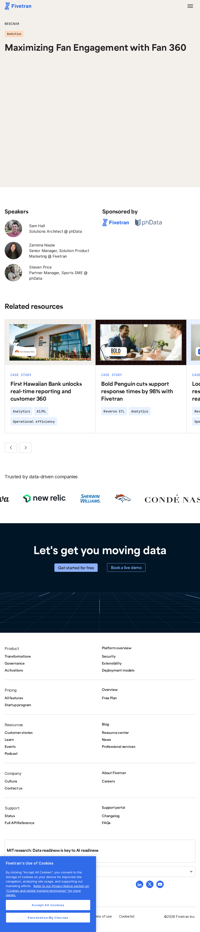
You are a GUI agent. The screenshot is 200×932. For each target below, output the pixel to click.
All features (14, 698)
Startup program (18, 705)
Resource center (115, 732)
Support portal (113, 807)
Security (108, 656)
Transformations (18, 656)
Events (10, 746)
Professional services (118, 746)
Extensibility (112, 663)
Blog (105, 724)
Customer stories (19, 732)
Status (10, 816)
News (106, 739)
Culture (11, 781)
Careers (108, 781)
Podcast (11, 753)
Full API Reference (19, 823)
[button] (190, 6)
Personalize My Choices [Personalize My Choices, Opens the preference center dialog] (48, 917)
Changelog (111, 816)
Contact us (13, 788)
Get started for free (76, 567)
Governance (15, 663)
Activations (14, 670)
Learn (9, 739)
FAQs (106, 823)
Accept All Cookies (48, 905)
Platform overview (116, 648)
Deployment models (118, 670)
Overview (109, 689)
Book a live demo (126, 567)
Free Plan (109, 698)
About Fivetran (114, 773)
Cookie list (127, 916)
